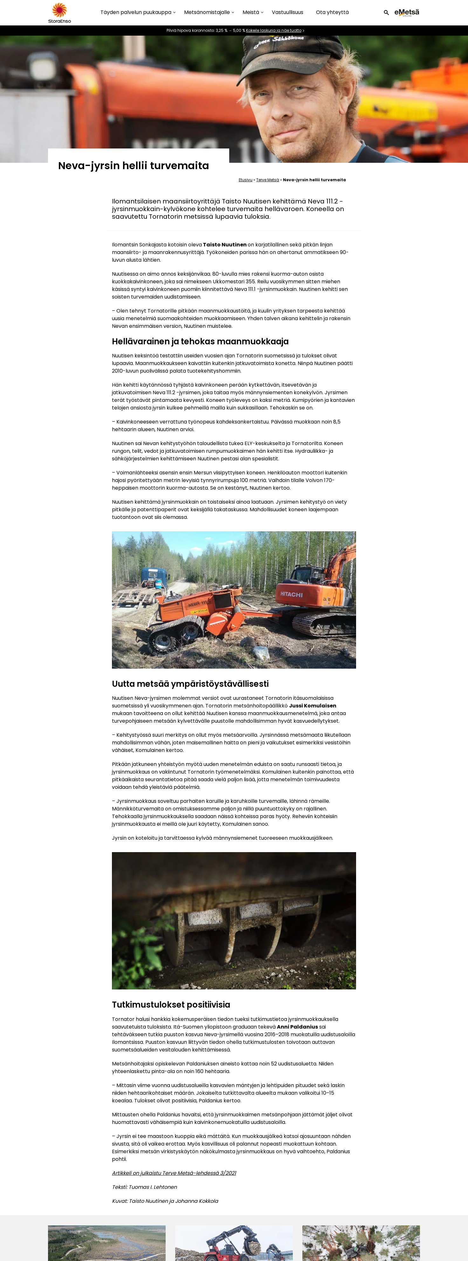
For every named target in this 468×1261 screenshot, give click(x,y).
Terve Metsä (267, 180)
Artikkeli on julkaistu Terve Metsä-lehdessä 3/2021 (174, 1173)
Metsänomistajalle (207, 12)
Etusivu (245, 180)
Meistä (251, 12)
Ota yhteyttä (332, 12)
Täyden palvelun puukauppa (135, 12)
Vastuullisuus (287, 12)
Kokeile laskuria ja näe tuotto (273, 30)
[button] (386, 12)
